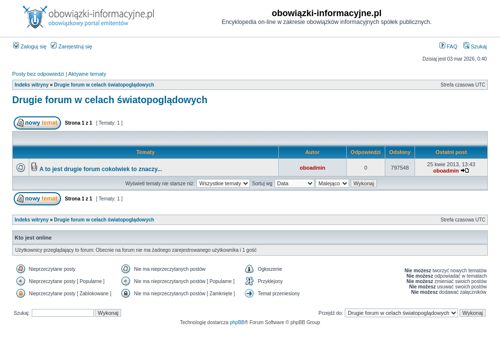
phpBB (237, 322)
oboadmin (313, 168)
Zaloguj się (29, 46)
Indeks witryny (31, 85)
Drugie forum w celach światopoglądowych (104, 85)
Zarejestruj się (71, 46)
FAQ (448, 46)
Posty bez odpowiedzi (38, 74)
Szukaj (475, 46)
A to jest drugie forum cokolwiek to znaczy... (101, 169)
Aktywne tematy (87, 74)
